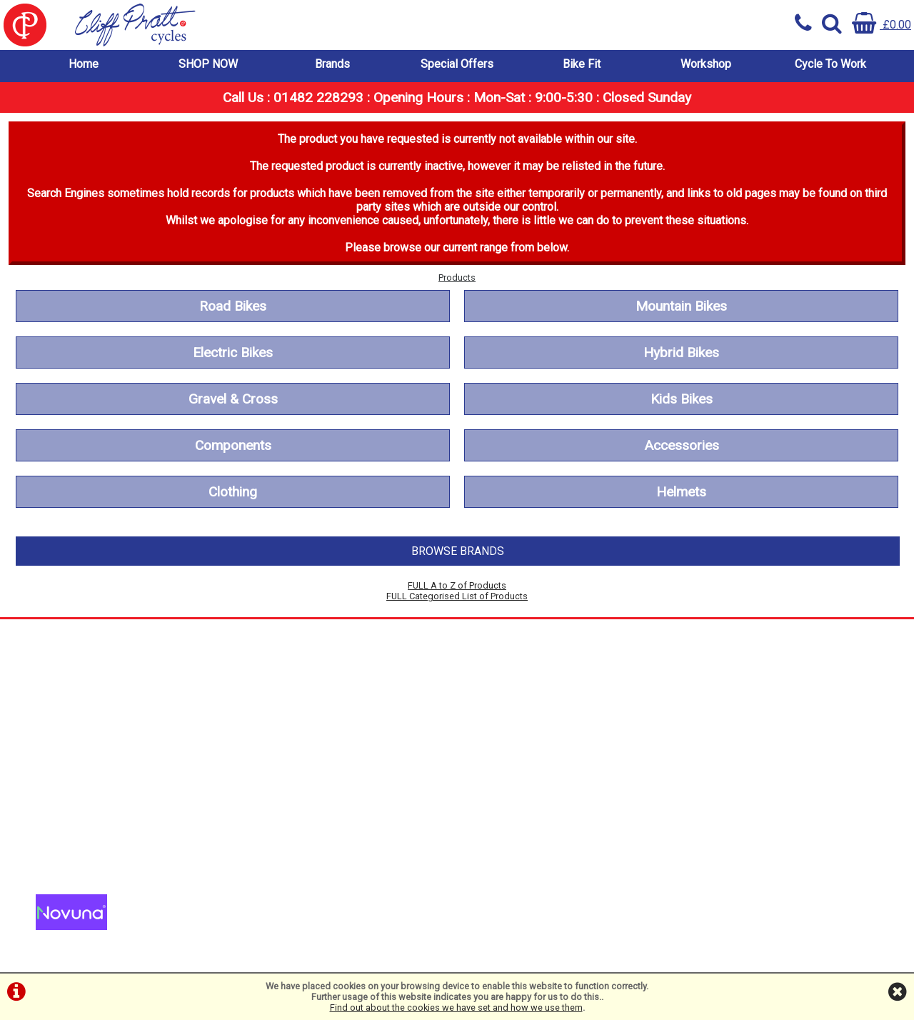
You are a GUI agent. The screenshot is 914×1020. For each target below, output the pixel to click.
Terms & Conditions (85, 749)
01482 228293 (286, 827)
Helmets (681, 492)
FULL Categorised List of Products (457, 596)
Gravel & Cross (233, 399)
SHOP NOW (208, 64)
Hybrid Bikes (681, 352)
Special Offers (457, 64)
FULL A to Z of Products (457, 585)
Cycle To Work (830, 64)
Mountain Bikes (681, 306)
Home (84, 64)
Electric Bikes (233, 352)
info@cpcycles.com (299, 867)
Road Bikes (232, 306)
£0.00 (881, 24)
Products (457, 277)
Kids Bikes (682, 399)
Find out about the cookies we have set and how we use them (456, 1007)
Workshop (706, 64)
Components (233, 445)
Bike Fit (582, 64)
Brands (332, 64)
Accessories (681, 445)
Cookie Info (65, 777)
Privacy (54, 763)
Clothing (233, 492)
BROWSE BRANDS (457, 551)
